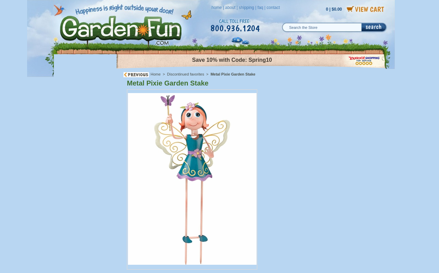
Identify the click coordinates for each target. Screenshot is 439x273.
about (230, 7)
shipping (246, 7)
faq (260, 7)
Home (156, 74)
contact (273, 7)
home (217, 7)
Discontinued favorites (185, 74)
